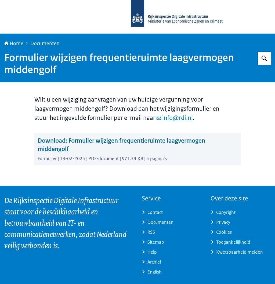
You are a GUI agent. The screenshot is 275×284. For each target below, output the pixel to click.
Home (13, 43)
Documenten (45, 43)
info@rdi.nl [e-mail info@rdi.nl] (175, 118)
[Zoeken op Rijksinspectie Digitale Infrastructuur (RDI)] (264, 58)
